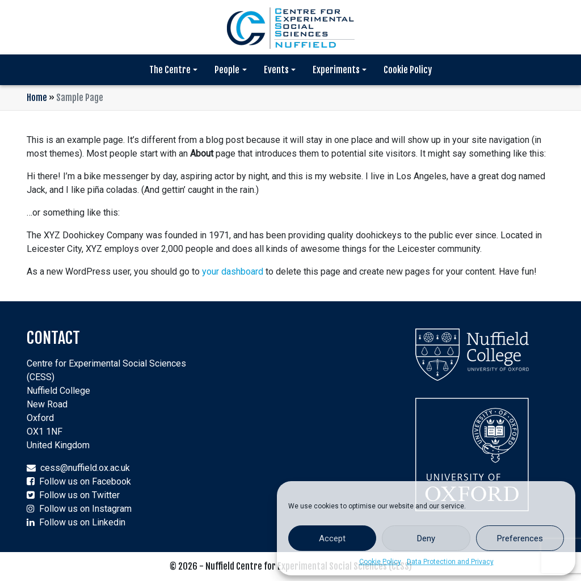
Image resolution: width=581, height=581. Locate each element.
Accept (332, 538)
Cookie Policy (380, 562)
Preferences (520, 538)
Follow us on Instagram (85, 508)
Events (276, 69)
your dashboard (232, 271)
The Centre (170, 69)
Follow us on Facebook (85, 481)
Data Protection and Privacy (450, 562)
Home (37, 97)
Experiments (336, 69)
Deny (426, 538)
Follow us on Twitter (79, 495)
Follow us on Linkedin (82, 522)
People (226, 69)
